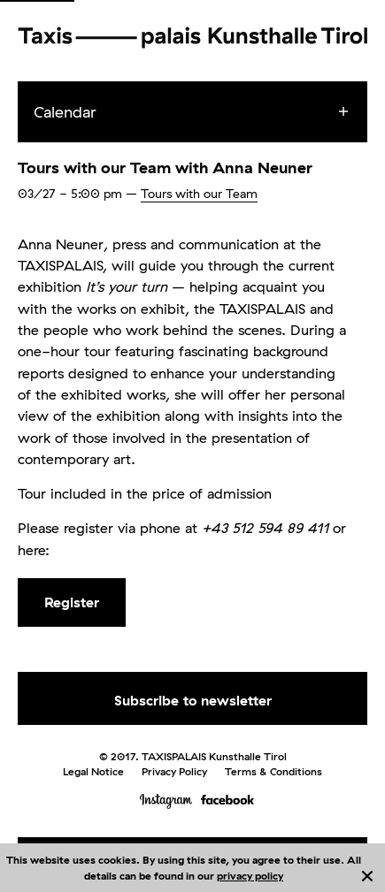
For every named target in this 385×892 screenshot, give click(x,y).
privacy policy (250, 875)
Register (71, 602)
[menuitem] (208, 112)
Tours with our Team (199, 194)
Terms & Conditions (273, 771)
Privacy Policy (174, 771)
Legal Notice (93, 771)
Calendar (65, 112)
